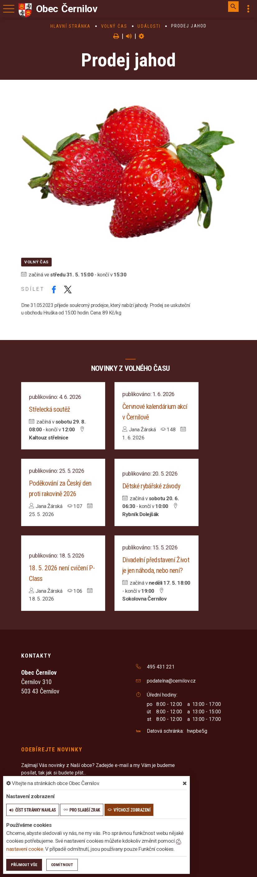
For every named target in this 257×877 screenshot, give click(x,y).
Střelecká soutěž (49, 409)
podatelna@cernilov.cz (171, 681)
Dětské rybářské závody (151, 486)
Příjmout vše (24, 864)
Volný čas (114, 26)
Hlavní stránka (70, 26)
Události (149, 26)
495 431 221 (161, 667)
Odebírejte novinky (51, 749)
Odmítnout (62, 864)
